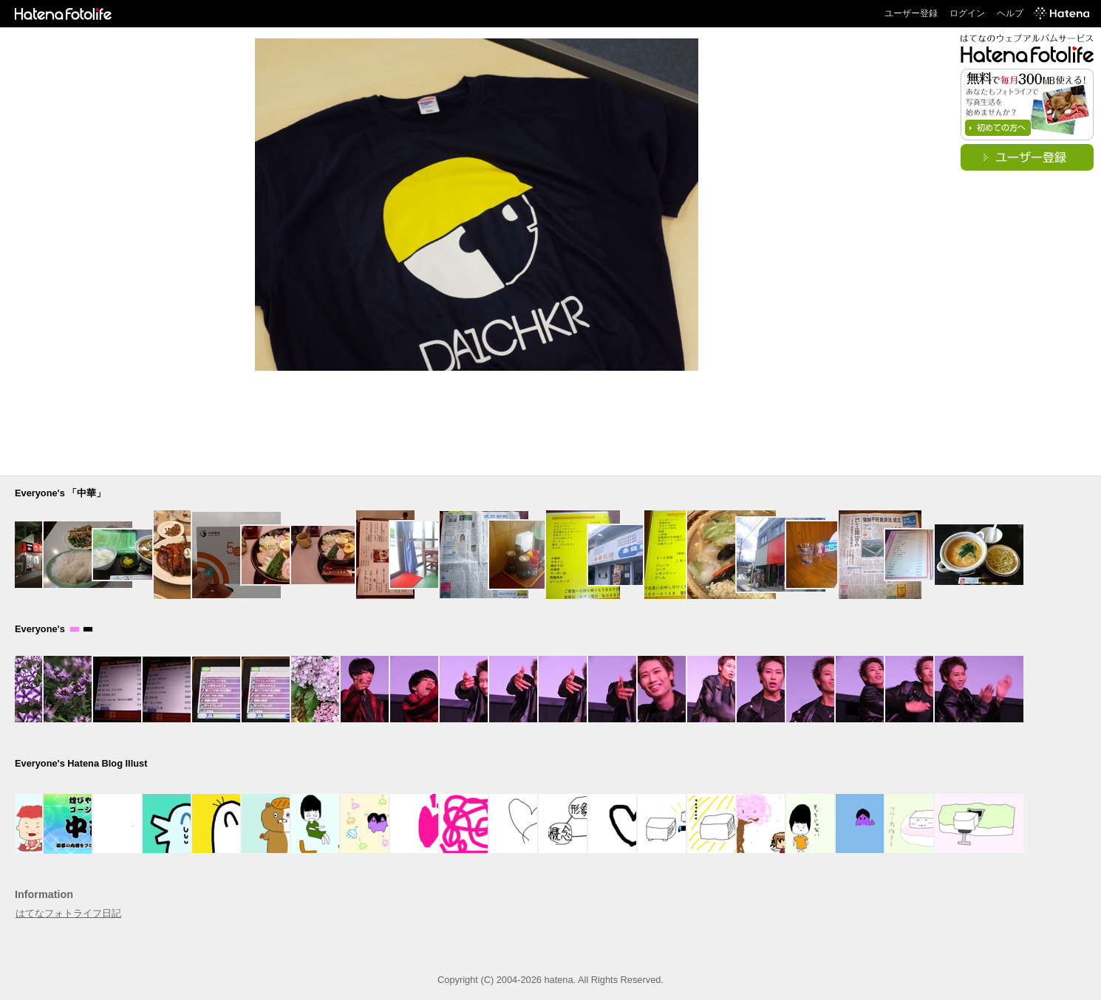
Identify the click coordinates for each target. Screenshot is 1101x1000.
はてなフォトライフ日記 (68, 913)
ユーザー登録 (911, 13)
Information (44, 894)
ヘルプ (1010, 13)
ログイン (967, 13)
